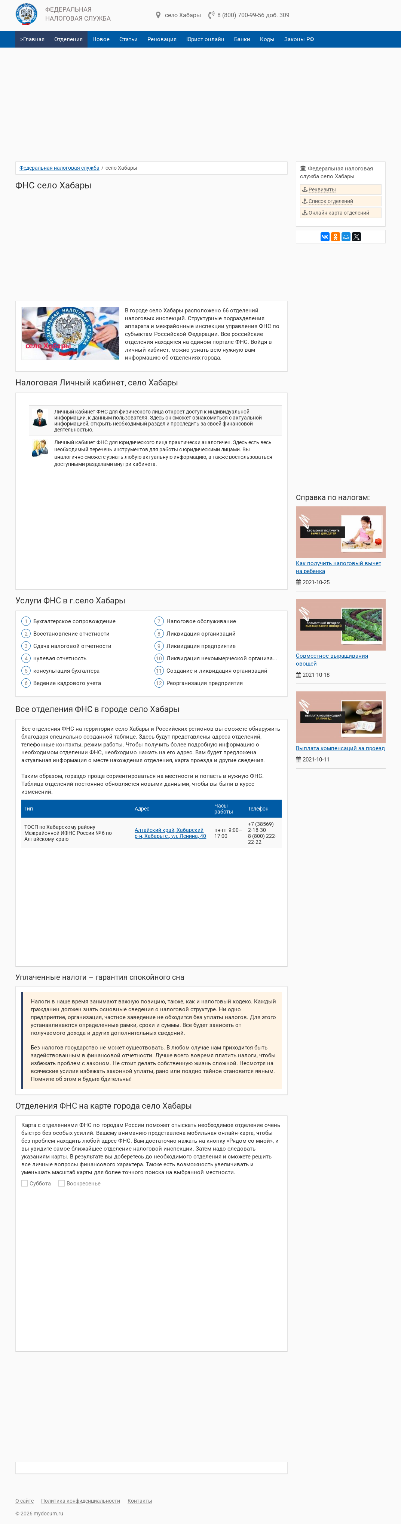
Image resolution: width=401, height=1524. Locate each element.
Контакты (140, 1501)
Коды (267, 39)
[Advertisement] (200, 101)
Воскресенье (79, 1183)
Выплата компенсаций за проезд (340, 748)
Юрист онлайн (205, 39)
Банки (242, 39)
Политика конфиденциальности (80, 1501)
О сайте (24, 1501)
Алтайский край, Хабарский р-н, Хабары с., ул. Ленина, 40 (170, 833)
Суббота (36, 1183)
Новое (101, 39)
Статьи (128, 39)
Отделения (68, 39)
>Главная (32, 39)
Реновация (162, 39)
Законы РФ (299, 39)
